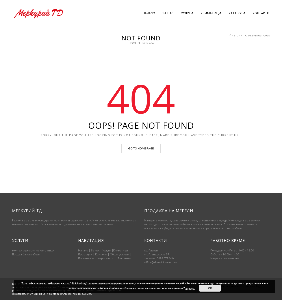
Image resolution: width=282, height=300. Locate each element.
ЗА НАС (168, 13)
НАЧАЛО (149, 13)
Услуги (106, 250)
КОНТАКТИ (260, 13)
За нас (95, 250)
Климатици (120, 250)
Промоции (85, 254)
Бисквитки (124, 258)
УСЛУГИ (187, 13)
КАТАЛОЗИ (236, 13)
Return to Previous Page (251, 35)
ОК (210, 288)
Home (133, 43)
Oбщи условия (119, 254)
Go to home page (141, 148)
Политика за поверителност (96, 258)
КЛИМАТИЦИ (210, 13)
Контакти (101, 254)
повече (190, 288)
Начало (83, 250)
